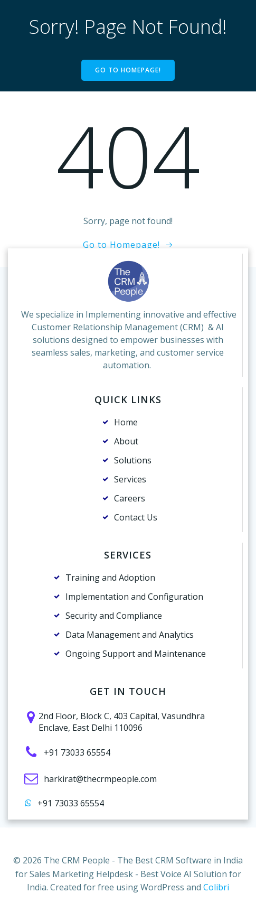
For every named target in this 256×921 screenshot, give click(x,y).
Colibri (216, 887)
